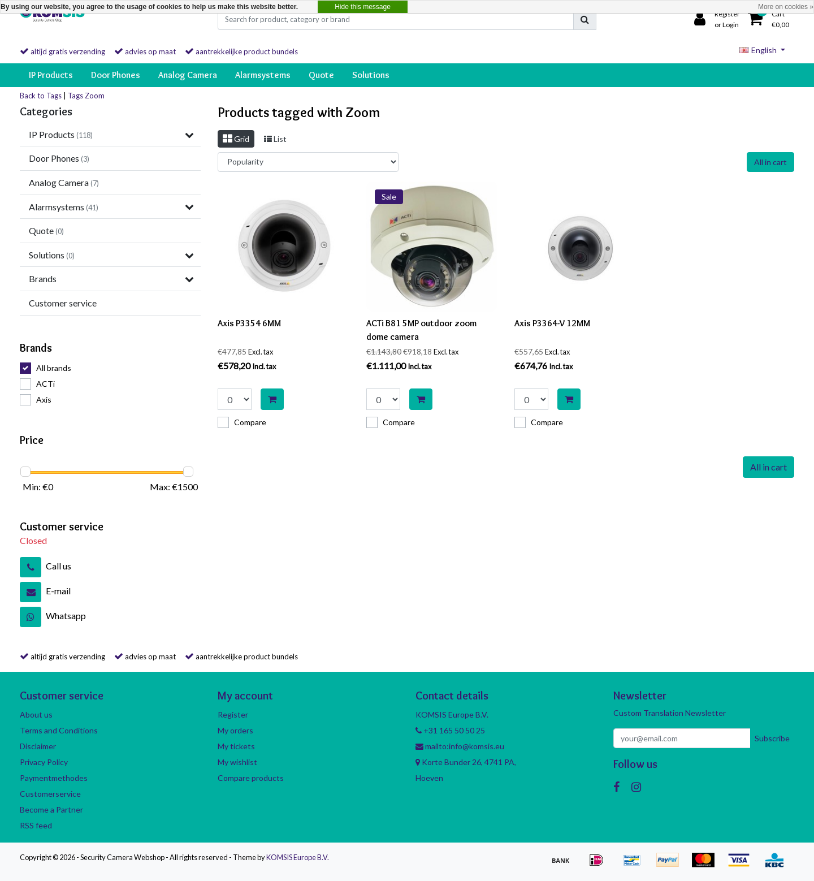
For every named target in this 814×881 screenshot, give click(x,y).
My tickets (236, 746)
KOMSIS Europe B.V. (297, 857)
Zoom (95, 95)
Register (233, 714)
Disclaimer (38, 746)
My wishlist (237, 762)
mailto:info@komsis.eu (459, 746)
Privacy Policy (44, 762)
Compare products (251, 778)
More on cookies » (785, 7)
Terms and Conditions (59, 730)
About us (36, 714)
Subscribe (772, 738)
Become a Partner (51, 809)
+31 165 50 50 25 (450, 730)
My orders (235, 730)
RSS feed (36, 825)
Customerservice (50, 793)
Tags (75, 95)
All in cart (770, 162)
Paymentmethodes (54, 778)
